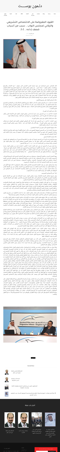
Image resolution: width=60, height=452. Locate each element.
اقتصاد (27, 13)
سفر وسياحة (32, 14)
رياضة (44, 13)
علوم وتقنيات (5, 14)
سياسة (49, 13)
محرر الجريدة (31, 33)
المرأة (11, 13)
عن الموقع (24, 450)
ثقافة (22, 13)
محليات (38, 13)
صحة (55, 13)
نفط (16, 13)
